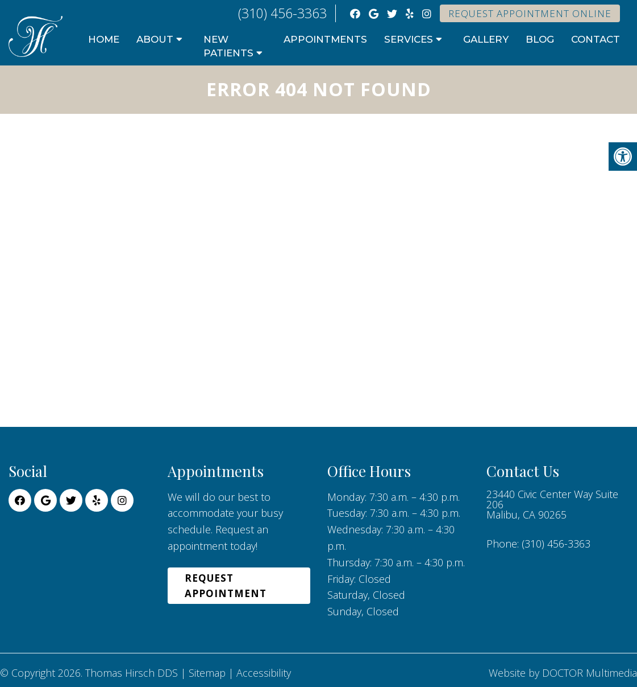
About (154, 39)
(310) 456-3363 (282, 13)
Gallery (486, 39)
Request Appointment (226, 585)
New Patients (228, 46)
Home (103, 39)
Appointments (325, 39)
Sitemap (207, 673)
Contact (595, 39)
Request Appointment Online (529, 13)
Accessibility (263, 673)
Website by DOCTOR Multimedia (563, 673)
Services (408, 39)
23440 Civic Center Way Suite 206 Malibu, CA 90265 (552, 504)
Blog (540, 39)
